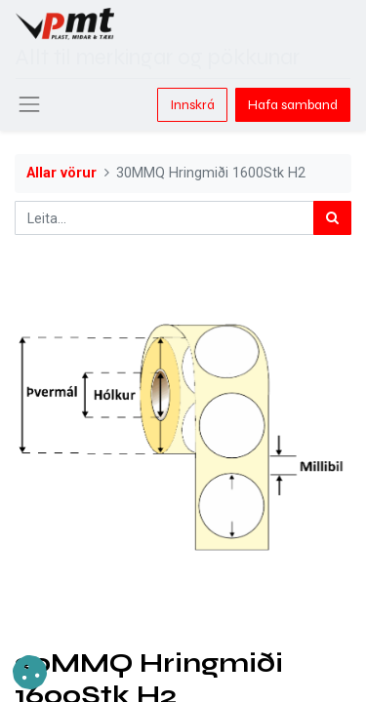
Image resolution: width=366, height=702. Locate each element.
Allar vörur (61, 173)
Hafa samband (293, 105)
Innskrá (192, 105)
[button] (30, 672)
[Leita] (332, 218)
